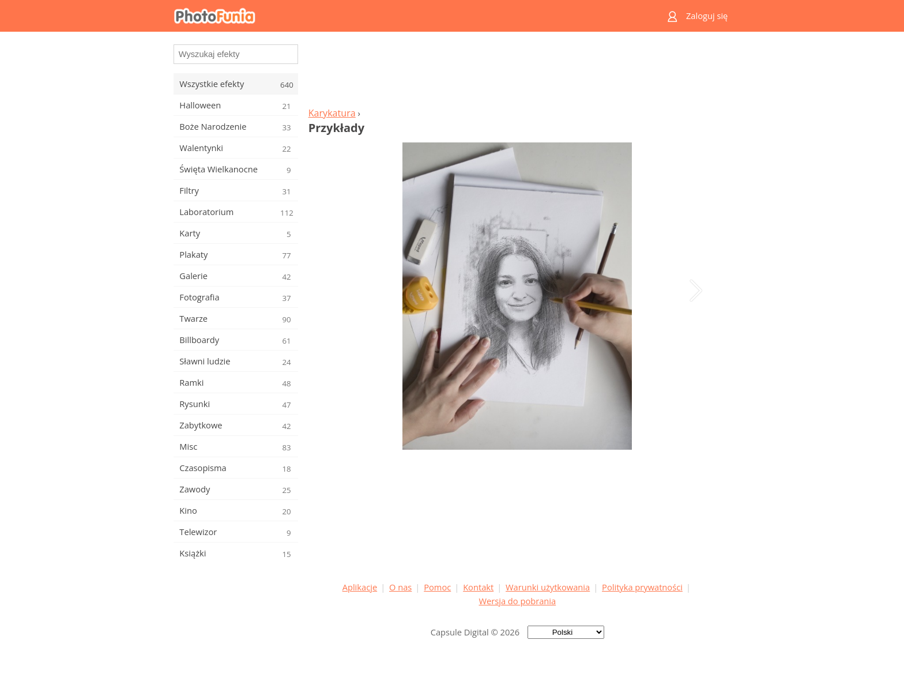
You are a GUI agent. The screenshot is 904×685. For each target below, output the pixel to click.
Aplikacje (359, 587)
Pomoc (437, 587)
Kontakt (478, 587)
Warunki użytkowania (548, 587)
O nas (400, 587)
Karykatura (332, 113)
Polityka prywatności (642, 587)
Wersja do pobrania (517, 601)
